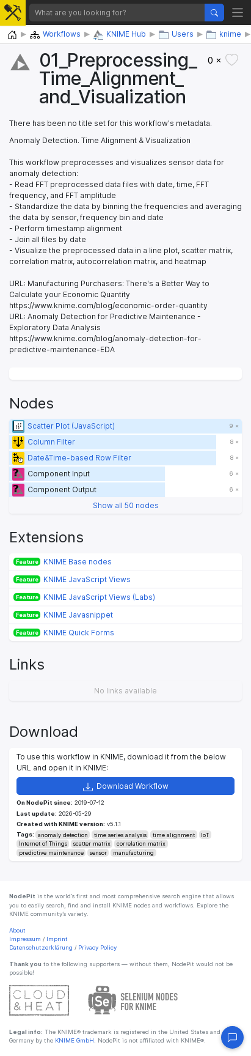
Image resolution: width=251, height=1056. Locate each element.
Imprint (57, 939)
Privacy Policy (97, 947)
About (17, 930)
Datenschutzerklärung (41, 947)
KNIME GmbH (73, 1040)
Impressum (25, 939)
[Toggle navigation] (237, 12)
